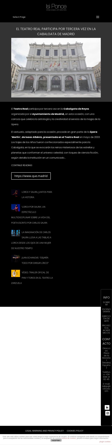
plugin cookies (105, 442)
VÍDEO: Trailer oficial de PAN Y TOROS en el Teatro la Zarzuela (32, 277)
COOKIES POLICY (75, 430)
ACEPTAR (56, 440)
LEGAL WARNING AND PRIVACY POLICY (44, 430)
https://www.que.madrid (31, 176)
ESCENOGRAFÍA (106, 310)
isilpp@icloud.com (106, 388)
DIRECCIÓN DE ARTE (106, 318)
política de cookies (68, 438)
